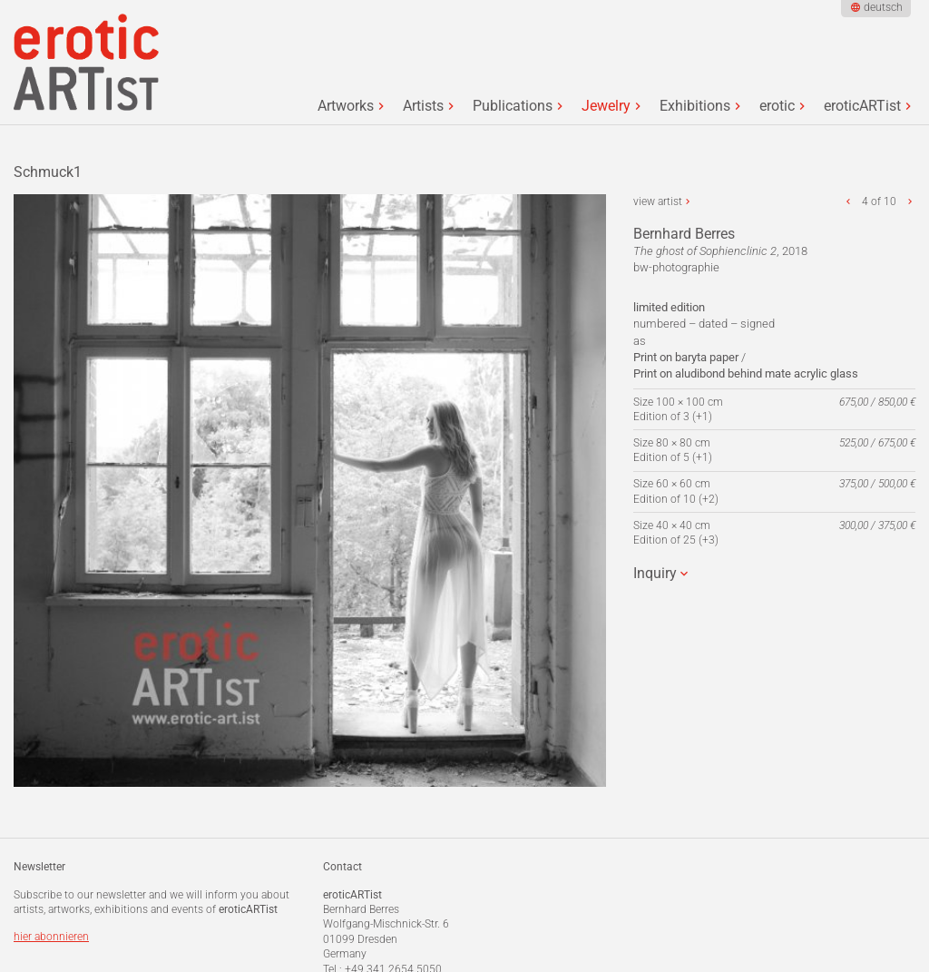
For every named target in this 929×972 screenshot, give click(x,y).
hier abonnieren (51, 936)
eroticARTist (862, 106)
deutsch (883, 7)
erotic (777, 106)
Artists (423, 106)
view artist (657, 201)
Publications (513, 106)
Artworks (346, 106)
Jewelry (606, 106)
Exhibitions (695, 106)
